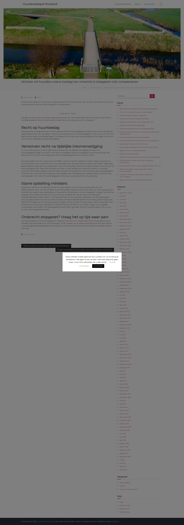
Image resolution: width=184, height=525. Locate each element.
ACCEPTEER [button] (98, 266)
